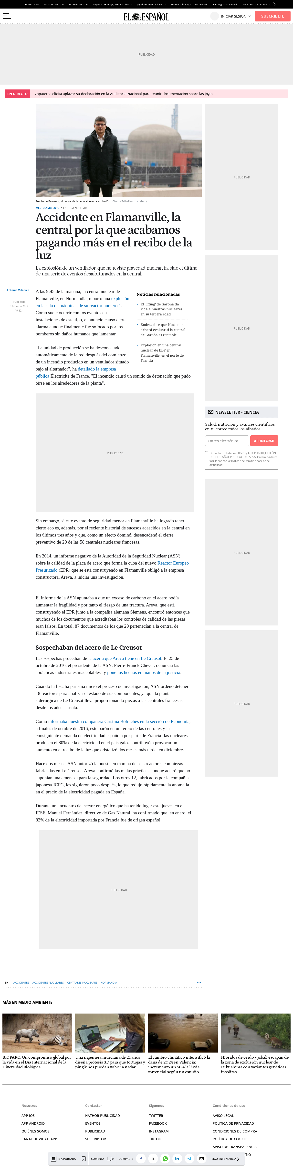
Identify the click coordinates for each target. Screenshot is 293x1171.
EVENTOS (93, 1123)
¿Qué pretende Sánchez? (151, 4)
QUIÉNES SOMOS (35, 1131)
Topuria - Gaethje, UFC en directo (112, 4)
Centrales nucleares (82, 982)
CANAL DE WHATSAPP (39, 1139)
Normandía (109, 982)
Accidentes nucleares (48, 982)
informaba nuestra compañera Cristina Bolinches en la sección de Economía (118, 721)
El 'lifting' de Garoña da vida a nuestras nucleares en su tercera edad (161, 309)
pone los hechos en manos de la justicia (143, 672)
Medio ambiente (47, 207)
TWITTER (156, 1115)
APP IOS (28, 1115)
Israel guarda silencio (225, 4)
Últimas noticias (78, 4)
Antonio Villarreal (18, 290)
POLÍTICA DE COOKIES (231, 1139)
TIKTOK (155, 1139)
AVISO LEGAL (223, 1115)
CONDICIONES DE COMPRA (235, 1131)
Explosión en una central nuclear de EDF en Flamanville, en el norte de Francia (162, 352)
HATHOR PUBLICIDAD (102, 1115)
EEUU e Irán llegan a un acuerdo (189, 4)
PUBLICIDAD (95, 1131)
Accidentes (21, 982)
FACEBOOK (158, 1123)
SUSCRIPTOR (95, 1139)
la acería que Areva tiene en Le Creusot (124, 658)
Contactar (93, 1105)
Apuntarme (264, 441)
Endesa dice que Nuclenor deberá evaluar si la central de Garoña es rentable (163, 329)
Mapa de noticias (54, 4)
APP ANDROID (33, 1123)
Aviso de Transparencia (235, 1146)
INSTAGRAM (159, 1131)
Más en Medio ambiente (27, 1002)
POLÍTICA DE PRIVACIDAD (233, 1123)
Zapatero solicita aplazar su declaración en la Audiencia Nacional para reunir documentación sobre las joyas (124, 93)
